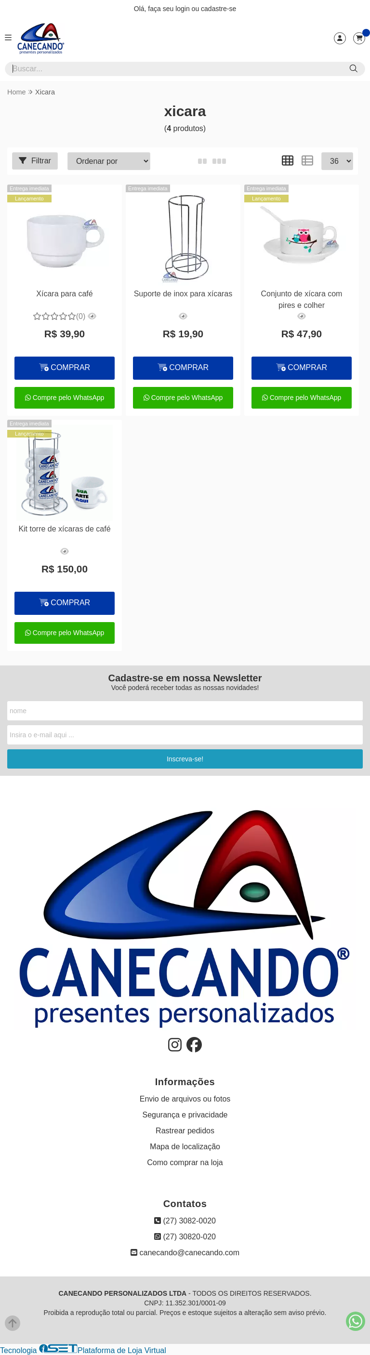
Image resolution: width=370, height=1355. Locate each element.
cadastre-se (218, 9)
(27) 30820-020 (185, 1237)
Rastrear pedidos (185, 1131)
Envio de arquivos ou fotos (185, 1099)
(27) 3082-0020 (185, 1221)
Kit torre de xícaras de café (64, 529)
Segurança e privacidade (184, 1115)
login (183, 9)
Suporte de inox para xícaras (183, 294)
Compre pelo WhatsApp (65, 397)
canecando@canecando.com (185, 1253)
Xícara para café (64, 294)
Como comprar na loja (185, 1162)
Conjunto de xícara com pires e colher (301, 299)
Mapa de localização (185, 1146)
